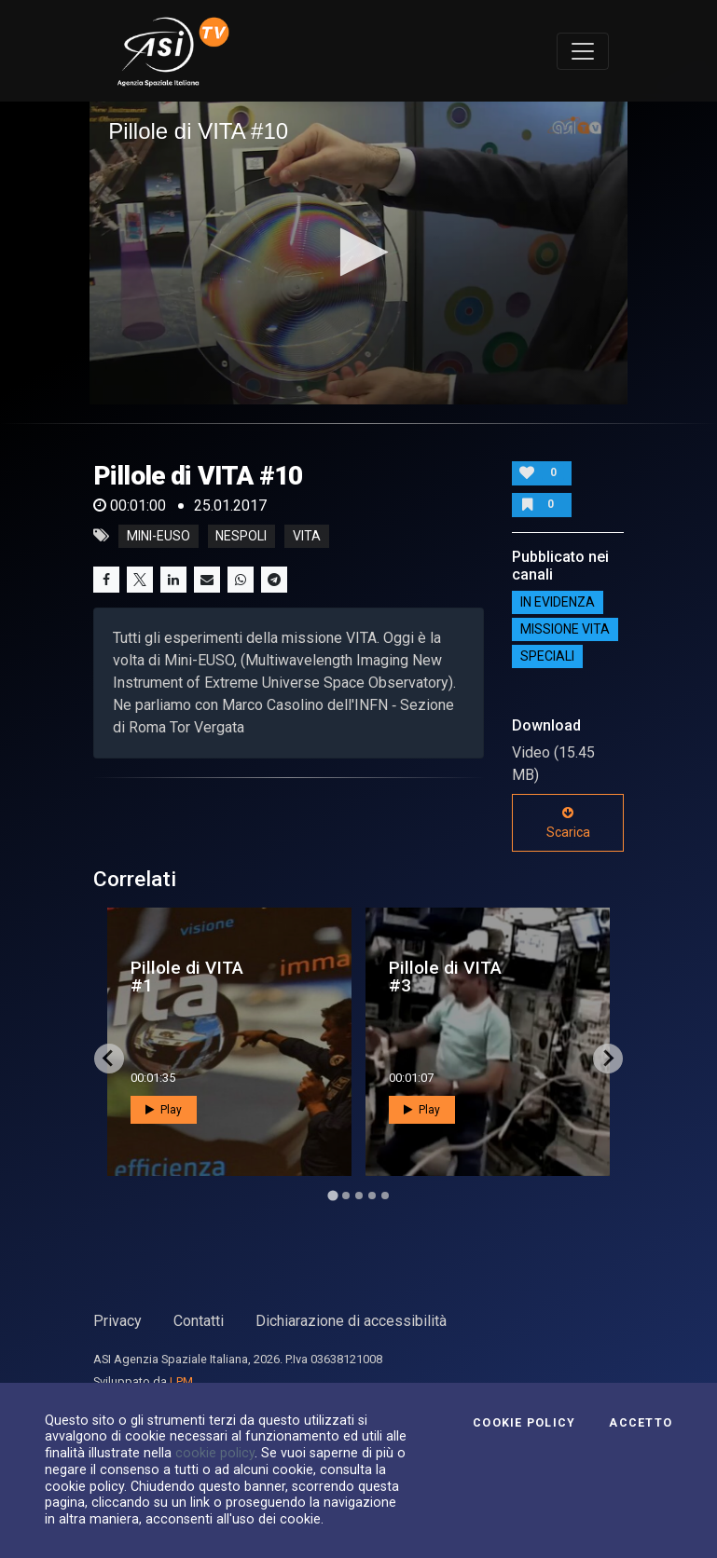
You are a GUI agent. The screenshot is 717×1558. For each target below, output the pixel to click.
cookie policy (215, 1452)
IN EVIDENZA (557, 601)
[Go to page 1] (332, 1195)
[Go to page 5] (385, 1195)
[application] (358, 252)
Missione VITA (565, 629)
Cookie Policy (524, 1422)
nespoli (241, 535)
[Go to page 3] (359, 1195)
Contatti (198, 1321)
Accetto (640, 1422)
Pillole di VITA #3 (445, 976)
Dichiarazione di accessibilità (351, 1321)
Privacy (117, 1321)
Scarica (568, 823)
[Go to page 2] (346, 1195)
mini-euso (158, 535)
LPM (181, 1381)
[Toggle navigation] (583, 51)
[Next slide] (608, 1058)
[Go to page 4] (372, 1195)
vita (307, 535)
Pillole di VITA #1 (187, 976)
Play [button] (163, 1109)
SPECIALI (547, 656)
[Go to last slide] (109, 1058)
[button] (358, 252)
